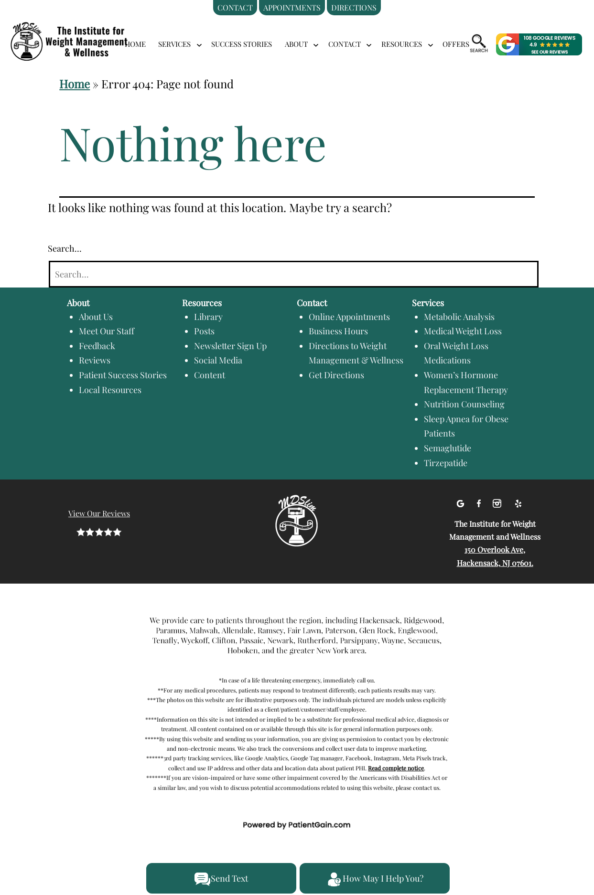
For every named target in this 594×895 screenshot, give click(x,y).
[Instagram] (498, 501)
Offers (456, 44)
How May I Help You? (374, 879)
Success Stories (241, 44)
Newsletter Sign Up (230, 346)
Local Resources (110, 389)
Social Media (218, 360)
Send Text (221, 879)
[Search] (294, 274)
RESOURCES (401, 44)
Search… (65, 248)
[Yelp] (518, 501)
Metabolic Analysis (459, 316)
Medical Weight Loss (463, 331)
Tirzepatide (445, 463)
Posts (204, 331)
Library (208, 316)
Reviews (94, 360)
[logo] (81, 30)
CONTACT (344, 44)
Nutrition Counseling (464, 404)
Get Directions (336, 375)
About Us (96, 316)
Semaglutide (447, 448)
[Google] (461, 501)
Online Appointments (349, 316)
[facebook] (480, 501)
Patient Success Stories (123, 375)
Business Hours (338, 331)
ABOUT (296, 44)
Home (135, 44)
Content (209, 375)
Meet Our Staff (106, 331)
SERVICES (174, 44)
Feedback (97, 346)
